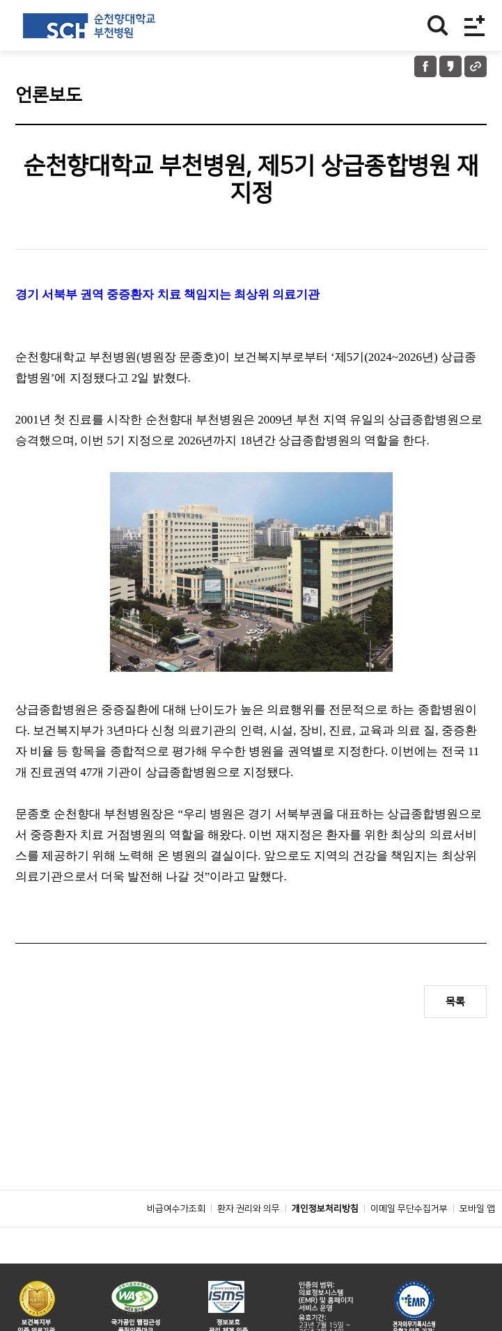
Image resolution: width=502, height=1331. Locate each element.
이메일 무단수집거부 (409, 1240)
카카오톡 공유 (450, 66)
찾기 (438, 25)
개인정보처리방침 (325, 1240)
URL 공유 (475, 66)
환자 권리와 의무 (248, 1240)
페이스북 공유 (425, 66)
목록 (455, 1002)
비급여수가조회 (176, 1240)
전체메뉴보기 (474, 25)
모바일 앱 (477, 1240)
